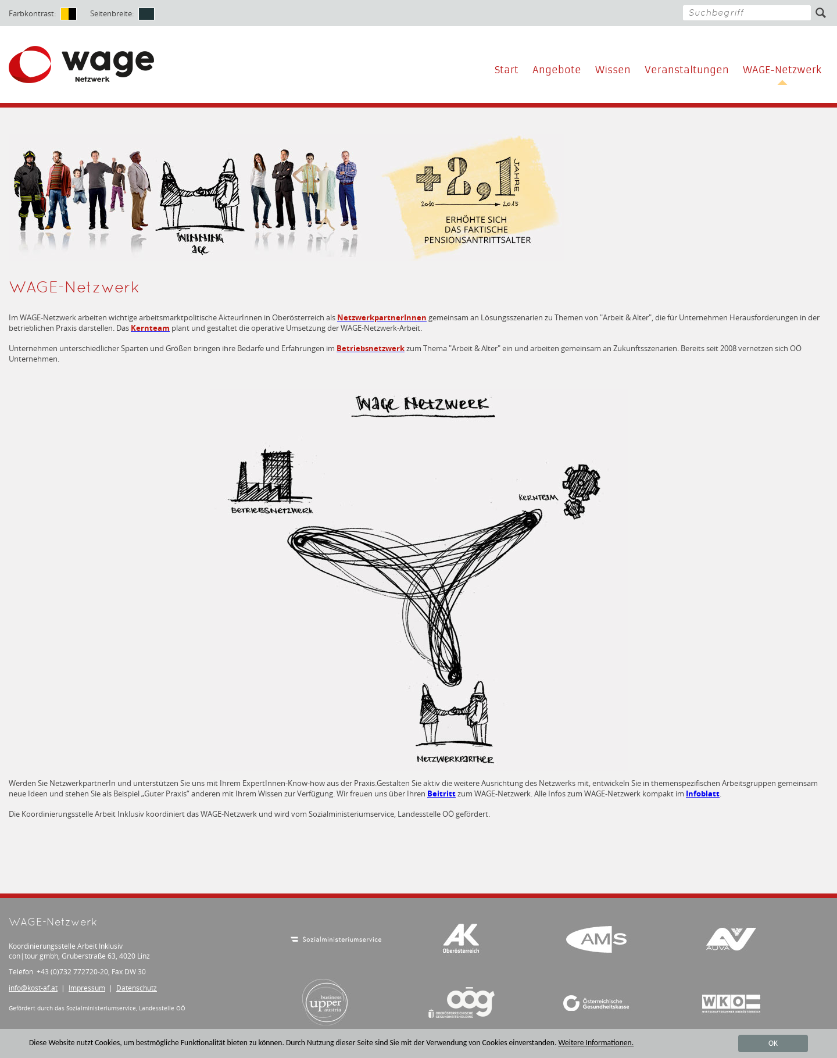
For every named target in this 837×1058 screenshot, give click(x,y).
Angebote (556, 70)
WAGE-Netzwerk (782, 70)
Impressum (87, 988)
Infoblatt (703, 793)
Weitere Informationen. (596, 1044)
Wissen (613, 70)
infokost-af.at (33, 988)
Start (506, 70)
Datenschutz (136, 988)
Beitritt (441, 793)
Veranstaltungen (687, 70)
